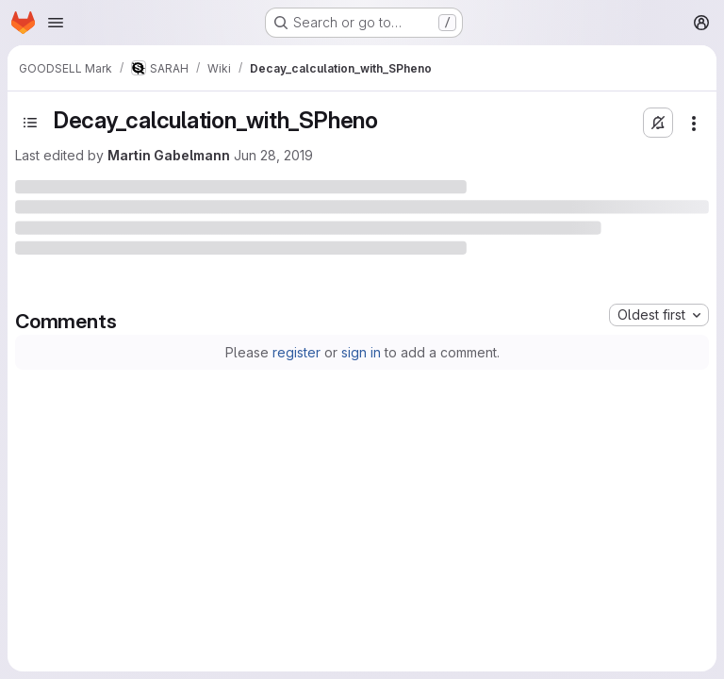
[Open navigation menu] (56, 23)
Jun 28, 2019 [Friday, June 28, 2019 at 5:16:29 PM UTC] (273, 155)
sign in (361, 352)
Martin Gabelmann (168, 155)
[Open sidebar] (30, 123)
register (296, 352)
